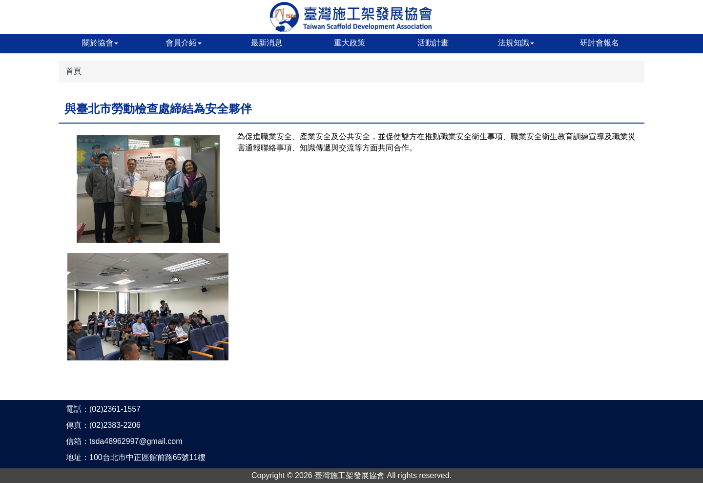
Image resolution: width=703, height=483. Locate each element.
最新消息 (266, 43)
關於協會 (100, 43)
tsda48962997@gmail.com (136, 441)
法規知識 (516, 43)
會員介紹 (183, 43)
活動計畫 (433, 43)
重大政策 (349, 43)
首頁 (74, 71)
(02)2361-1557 (115, 409)
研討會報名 (599, 43)
